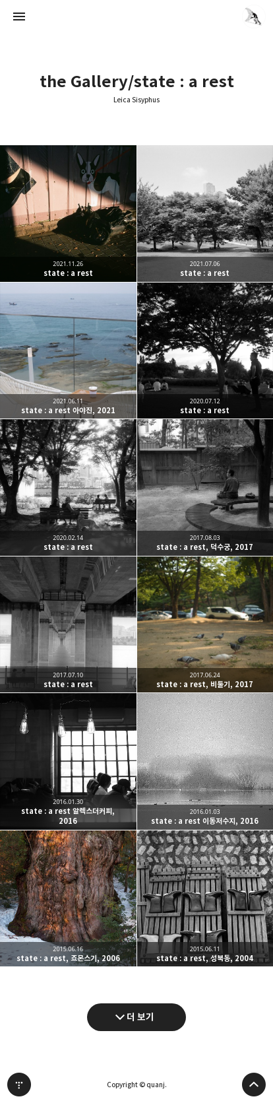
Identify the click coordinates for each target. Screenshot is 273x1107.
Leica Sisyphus (136, 100)
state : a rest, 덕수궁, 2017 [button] (205, 487)
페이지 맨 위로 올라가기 (254, 1084)
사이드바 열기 (19, 16)
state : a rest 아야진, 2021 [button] (68, 351)
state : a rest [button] (68, 213)
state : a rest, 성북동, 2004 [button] (205, 898)
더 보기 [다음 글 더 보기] (140, 1017)
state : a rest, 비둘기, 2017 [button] (205, 624)
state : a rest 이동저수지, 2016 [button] (205, 761)
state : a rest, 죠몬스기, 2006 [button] (68, 898)
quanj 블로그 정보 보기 (254, 16)
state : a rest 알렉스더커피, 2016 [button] (68, 761)
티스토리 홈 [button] (19, 1084)
